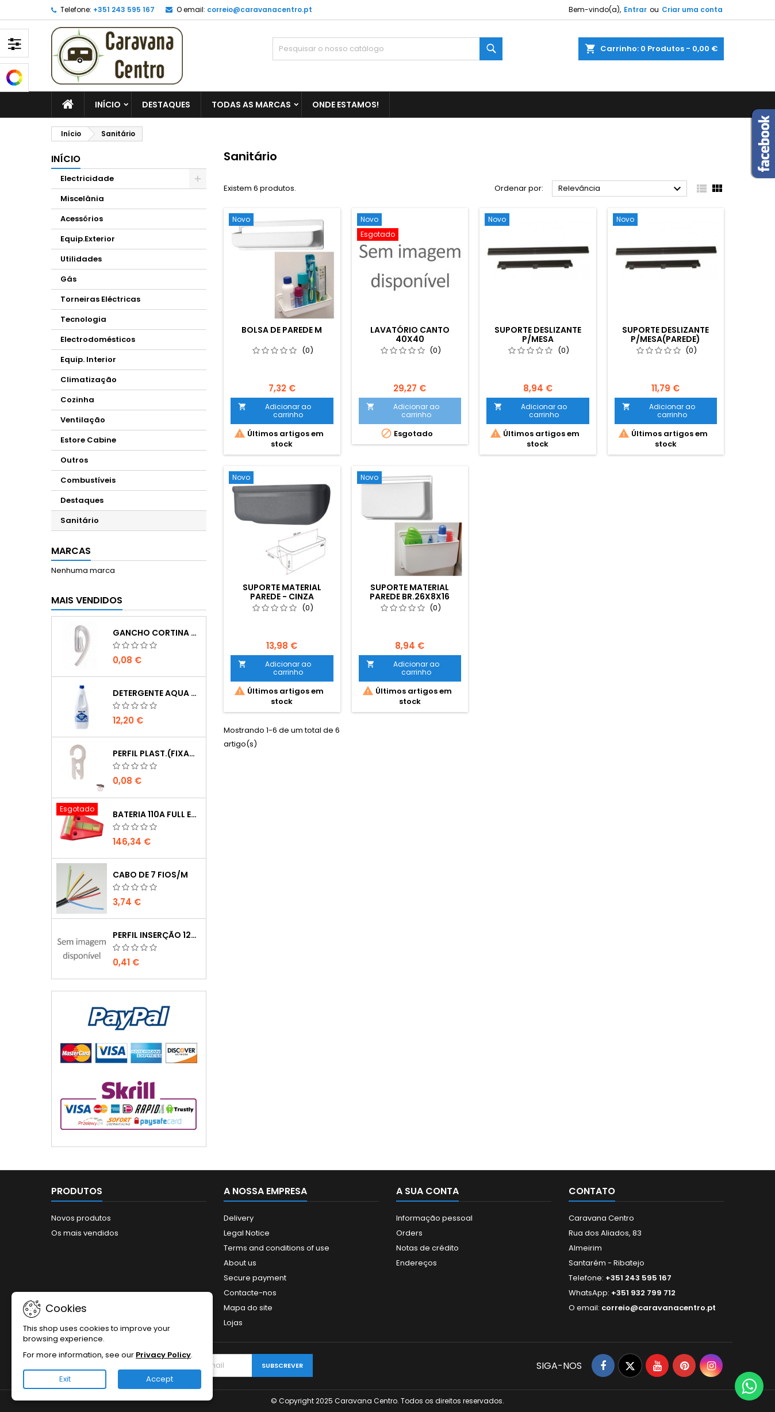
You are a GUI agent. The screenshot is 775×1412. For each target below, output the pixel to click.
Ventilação (82, 419)
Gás (68, 279)
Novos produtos (81, 1218)
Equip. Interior (88, 359)
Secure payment (255, 1277)
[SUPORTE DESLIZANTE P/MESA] (538, 220)
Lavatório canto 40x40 (410, 334)
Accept (159, 1378)
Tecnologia (83, 319)
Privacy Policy (163, 1354)
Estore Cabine (88, 439)
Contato (592, 1191)
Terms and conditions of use (276, 1247)
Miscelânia (82, 198)
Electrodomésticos (97, 339)
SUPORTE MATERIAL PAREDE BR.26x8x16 (410, 592)
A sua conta (427, 1191)
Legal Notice (247, 1233)
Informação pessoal (434, 1218)
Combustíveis (88, 480)
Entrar (635, 9)
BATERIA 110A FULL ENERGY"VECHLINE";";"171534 (157, 814)
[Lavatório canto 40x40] (410, 228)
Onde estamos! (345, 104)
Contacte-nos (250, 1292)
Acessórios (81, 218)
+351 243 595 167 (124, 9)
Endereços (416, 1262)
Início (108, 104)
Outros (74, 460)
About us (240, 1262)
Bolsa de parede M (281, 330)
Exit (65, 1378)
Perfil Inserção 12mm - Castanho (157, 935)
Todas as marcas (251, 104)
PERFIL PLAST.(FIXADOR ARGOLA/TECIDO (157, 753)
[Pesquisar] (387, 48)
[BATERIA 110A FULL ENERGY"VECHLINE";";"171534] (81, 810)
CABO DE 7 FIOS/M (150, 874)
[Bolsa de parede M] (282, 220)
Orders (409, 1233)
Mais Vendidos (86, 600)
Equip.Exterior (87, 238)
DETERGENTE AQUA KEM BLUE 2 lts (157, 693)
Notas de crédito (427, 1247)
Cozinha (77, 399)
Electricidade (87, 178)
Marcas (71, 550)
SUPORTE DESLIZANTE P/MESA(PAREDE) (665, 334)
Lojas (233, 1322)
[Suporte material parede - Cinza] (282, 478)
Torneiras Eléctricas (100, 299)
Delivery (239, 1218)
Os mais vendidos (84, 1233)
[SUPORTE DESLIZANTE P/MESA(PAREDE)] (666, 220)
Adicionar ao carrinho (274, 411)
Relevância (621, 189)
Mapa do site (248, 1307)
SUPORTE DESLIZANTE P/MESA (537, 334)
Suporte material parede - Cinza (282, 592)
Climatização (88, 379)
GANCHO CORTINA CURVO (157, 632)
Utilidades (81, 258)
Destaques (166, 104)
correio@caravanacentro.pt (259, 9)
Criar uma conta (692, 9)
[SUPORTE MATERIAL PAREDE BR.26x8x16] (410, 478)
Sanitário (79, 520)
